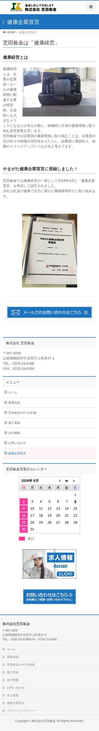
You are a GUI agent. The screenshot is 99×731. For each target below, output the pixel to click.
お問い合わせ (17, 443)
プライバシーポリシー (21, 710)
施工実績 (14, 423)
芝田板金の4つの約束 (22, 413)
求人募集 (13, 695)
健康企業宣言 (17, 453)
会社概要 (14, 433)
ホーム (12, 392)
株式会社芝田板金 (44, 721)
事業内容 (14, 402)
